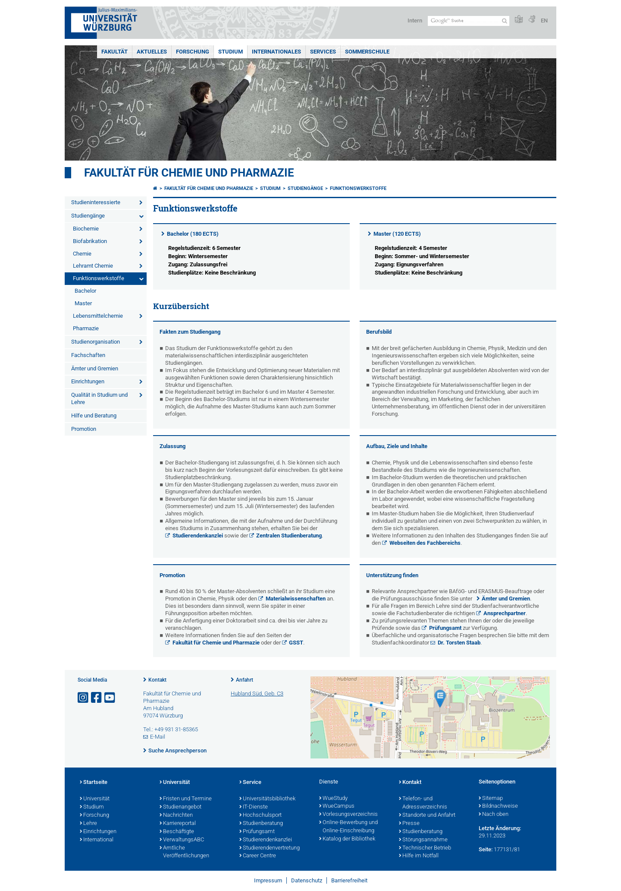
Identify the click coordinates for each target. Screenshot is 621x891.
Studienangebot (180, 807)
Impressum (268, 880)
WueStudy (333, 799)
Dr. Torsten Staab (459, 642)
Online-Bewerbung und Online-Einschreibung (348, 827)
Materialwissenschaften (296, 598)
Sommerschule (367, 51)
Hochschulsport (260, 815)
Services (323, 51)
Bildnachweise (498, 806)
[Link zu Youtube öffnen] (110, 697)
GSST (296, 642)
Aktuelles (152, 51)
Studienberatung (261, 824)
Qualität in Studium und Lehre (99, 398)
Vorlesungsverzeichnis (348, 814)
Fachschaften (88, 355)
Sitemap (491, 799)
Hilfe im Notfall (419, 856)
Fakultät (114, 51)
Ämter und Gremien (94, 368)
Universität (95, 799)
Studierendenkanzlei (197, 535)
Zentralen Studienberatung (289, 535)
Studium (230, 51)
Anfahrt (244, 680)
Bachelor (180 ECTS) (193, 234)
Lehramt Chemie (93, 265)
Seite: (485, 849)
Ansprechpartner (504, 613)
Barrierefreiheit (349, 880)
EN (544, 20)
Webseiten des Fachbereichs (425, 543)
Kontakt (157, 680)
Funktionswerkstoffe (98, 278)
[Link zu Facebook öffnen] (97, 697)
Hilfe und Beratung (93, 415)
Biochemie (86, 228)
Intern (415, 20)
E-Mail (157, 736)
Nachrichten (176, 815)
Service (250, 783)
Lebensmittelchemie (98, 316)
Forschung (192, 51)
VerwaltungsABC (182, 840)
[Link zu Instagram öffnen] (84, 697)
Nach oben (493, 814)
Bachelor (85, 291)
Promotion (83, 429)
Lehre (88, 824)
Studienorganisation (95, 341)
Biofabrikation (90, 241)
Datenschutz (306, 880)
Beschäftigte (177, 832)
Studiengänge (88, 215)
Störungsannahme (423, 840)
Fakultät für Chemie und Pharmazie (189, 172)
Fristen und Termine (186, 799)
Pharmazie (86, 328)
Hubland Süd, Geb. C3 (257, 693)
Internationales (276, 51)
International (96, 840)
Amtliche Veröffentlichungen (184, 852)
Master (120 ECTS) (397, 234)
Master (83, 303)
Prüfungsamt (445, 628)
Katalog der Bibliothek (347, 839)
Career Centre (257, 856)
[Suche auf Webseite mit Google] (468, 21)
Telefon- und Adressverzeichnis (423, 803)
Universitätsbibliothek (267, 799)
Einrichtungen (87, 381)
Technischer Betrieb (425, 848)
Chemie (82, 253)
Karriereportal (178, 824)
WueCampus (336, 806)
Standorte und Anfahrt (427, 815)
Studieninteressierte (95, 202)
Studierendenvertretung (269, 848)
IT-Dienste (253, 807)
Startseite (93, 783)
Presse (409, 824)
